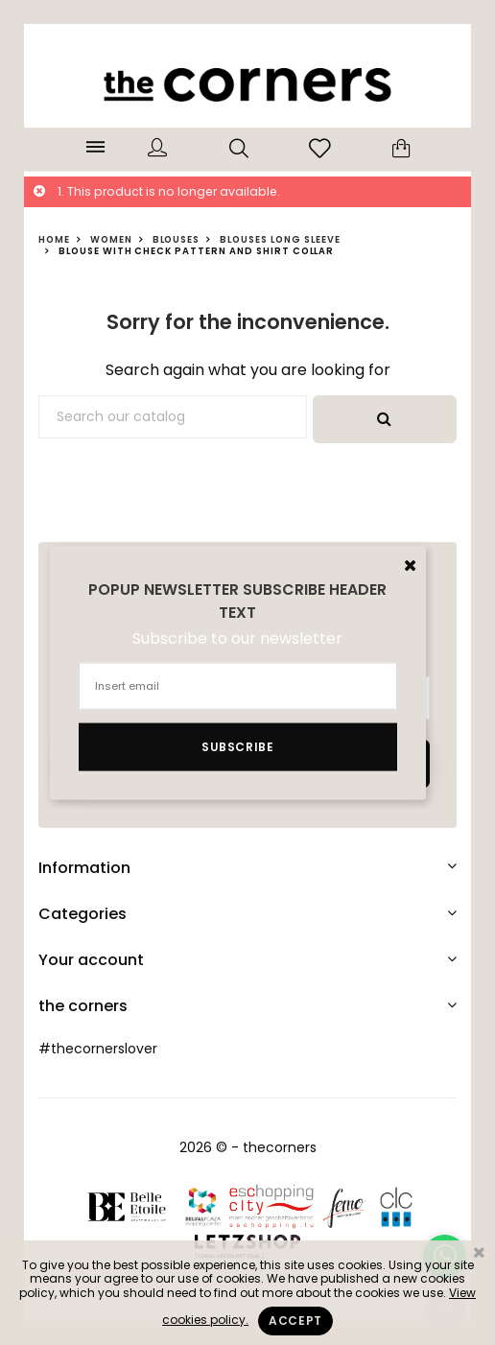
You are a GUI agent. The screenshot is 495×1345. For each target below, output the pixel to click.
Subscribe (237, 746)
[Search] (172, 417)
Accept (295, 1320)
